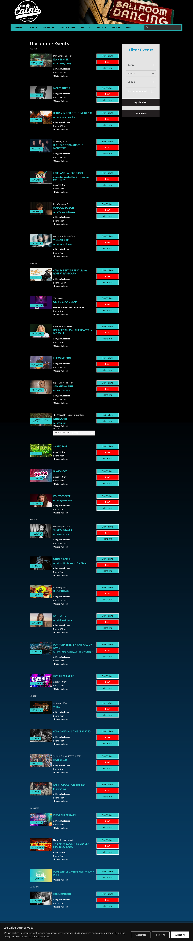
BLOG (128, 27)
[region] (96, 932)
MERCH (116, 27)
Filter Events (141, 50)
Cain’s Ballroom (61, 76)
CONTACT (101, 27)
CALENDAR (48, 27)
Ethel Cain (60, 418)
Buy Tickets (107, 55)
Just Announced (137, 91)
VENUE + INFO (67, 27)
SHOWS (18, 27)
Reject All (160, 934)
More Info (107, 68)
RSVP (107, 61)
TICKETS (32, 27)
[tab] (74, 433)
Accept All (180, 934)
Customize (140, 934)
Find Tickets (107, 414)
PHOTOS (85, 27)
